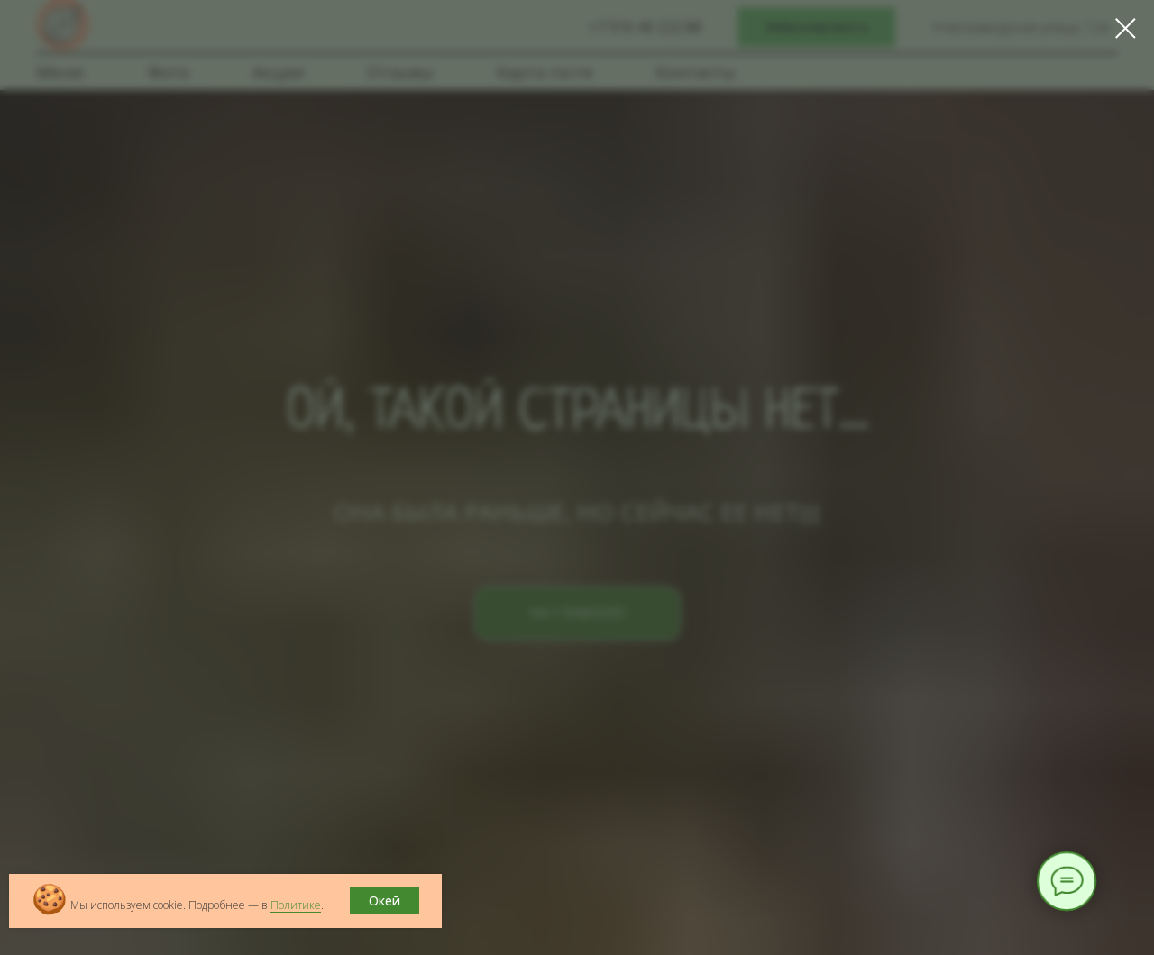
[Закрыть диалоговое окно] (1125, 28)
